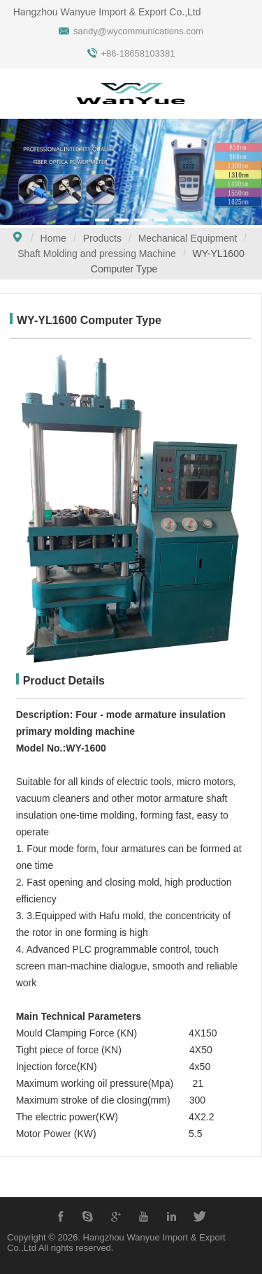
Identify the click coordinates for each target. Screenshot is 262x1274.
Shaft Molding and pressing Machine (96, 253)
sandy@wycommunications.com (138, 31)
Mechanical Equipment (188, 238)
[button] (82, 220)
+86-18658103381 (138, 53)
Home (53, 238)
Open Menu (17, 95)
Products (102, 238)
